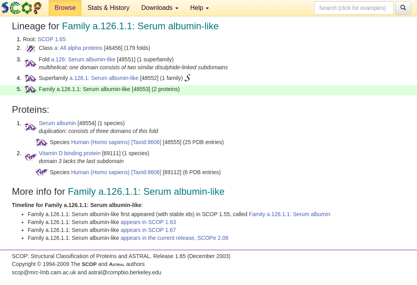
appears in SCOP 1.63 (148, 222)
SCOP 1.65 (52, 39)
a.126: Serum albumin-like (83, 59)
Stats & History (108, 7)
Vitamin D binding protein (69, 153)
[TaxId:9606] (146, 142)
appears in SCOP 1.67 (148, 230)
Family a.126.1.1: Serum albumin (289, 214)
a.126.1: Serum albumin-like (104, 78)
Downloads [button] (159, 7)
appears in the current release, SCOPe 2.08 (174, 238)
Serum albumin (57, 123)
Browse (65, 7)
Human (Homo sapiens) (100, 142)
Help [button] (199, 7)
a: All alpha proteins (78, 48)
